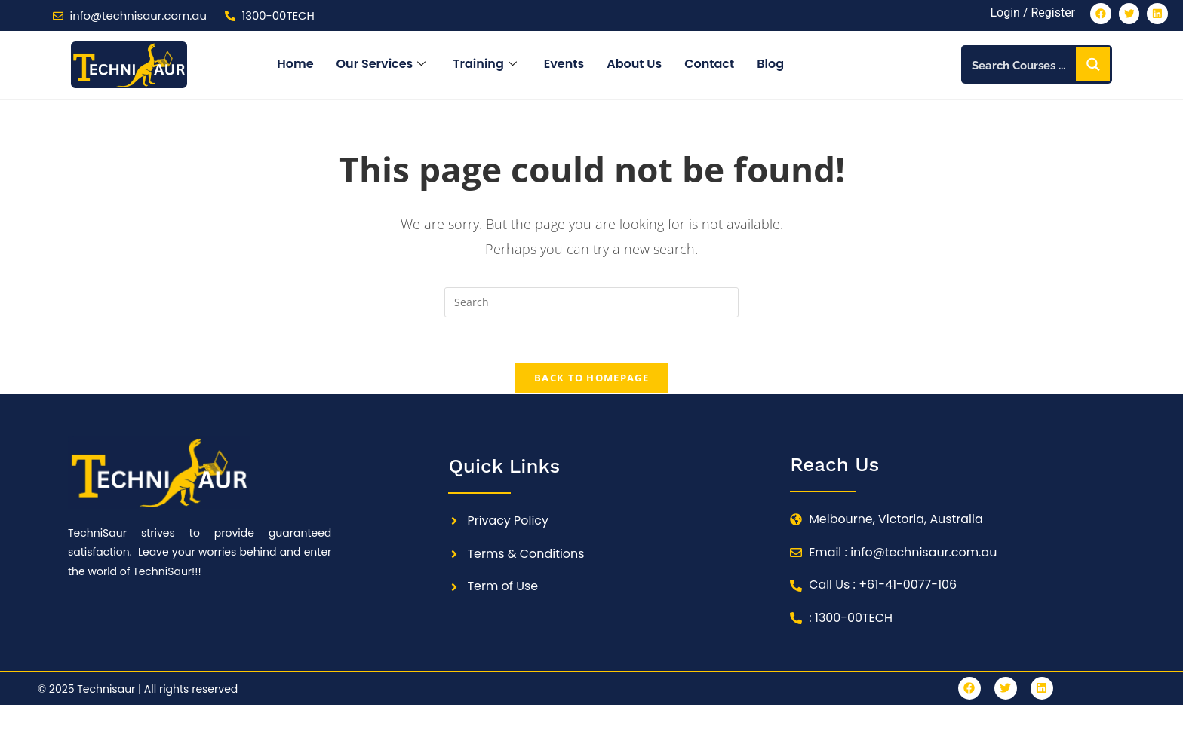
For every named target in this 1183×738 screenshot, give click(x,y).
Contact (709, 64)
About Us (634, 64)
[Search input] (1020, 65)
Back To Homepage (591, 378)
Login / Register (1031, 13)
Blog (770, 64)
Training (484, 64)
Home (295, 64)
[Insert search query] (591, 302)
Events (564, 64)
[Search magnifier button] (1093, 65)
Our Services (381, 64)
